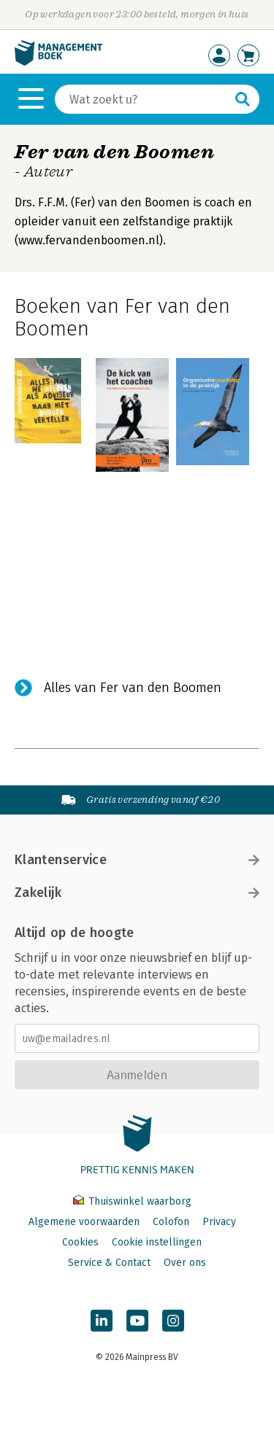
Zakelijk (137, 893)
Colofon (171, 1222)
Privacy (219, 1222)
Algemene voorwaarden (84, 1222)
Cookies (80, 1242)
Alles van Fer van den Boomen (132, 688)
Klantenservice (137, 860)
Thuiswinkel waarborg (132, 1201)
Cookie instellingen (157, 1242)
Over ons (185, 1262)
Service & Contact (109, 1262)
